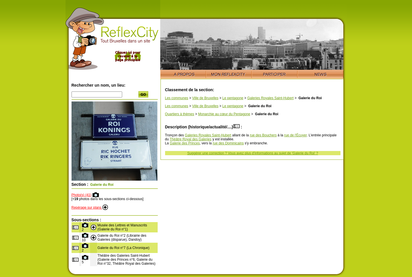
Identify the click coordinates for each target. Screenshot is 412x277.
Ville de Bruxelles (205, 98)
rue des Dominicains (228, 143)
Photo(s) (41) (82, 195)
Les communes (176, 98)
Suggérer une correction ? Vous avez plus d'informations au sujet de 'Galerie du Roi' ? (252, 153)
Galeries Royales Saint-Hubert (270, 98)
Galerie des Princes (185, 143)
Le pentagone (232, 98)
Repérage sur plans (90, 208)
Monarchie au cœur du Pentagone (224, 114)
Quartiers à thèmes (179, 114)
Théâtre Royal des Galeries (190, 139)
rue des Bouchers (263, 135)
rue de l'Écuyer (295, 135)
